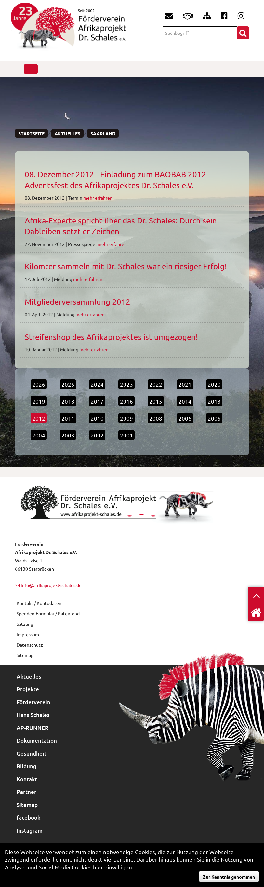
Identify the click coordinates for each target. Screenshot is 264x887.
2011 (67, 418)
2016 (126, 401)
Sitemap (27, 805)
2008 (155, 418)
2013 (214, 401)
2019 (38, 401)
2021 (184, 384)
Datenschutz (30, 645)
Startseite (31, 133)
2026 (38, 384)
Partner (26, 792)
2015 (155, 401)
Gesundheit (31, 753)
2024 (97, 384)
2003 (67, 435)
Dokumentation (37, 740)
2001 (126, 435)
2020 (214, 384)
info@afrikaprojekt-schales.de (51, 585)
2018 (67, 401)
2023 (126, 384)
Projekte (28, 689)
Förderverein (33, 702)
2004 (38, 435)
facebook (28, 817)
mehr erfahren (97, 198)
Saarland (102, 133)
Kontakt (27, 779)
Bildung (26, 766)
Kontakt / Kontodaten (39, 603)
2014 (184, 401)
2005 (214, 418)
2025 (67, 384)
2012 (38, 418)
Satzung (25, 624)
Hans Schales (33, 715)
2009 (126, 418)
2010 (97, 418)
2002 (97, 435)
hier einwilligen (112, 867)
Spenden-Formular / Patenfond (48, 613)
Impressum (28, 634)
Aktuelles (67, 133)
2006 (184, 418)
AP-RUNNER (32, 728)
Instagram (30, 830)
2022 (155, 384)
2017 (97, 401)
